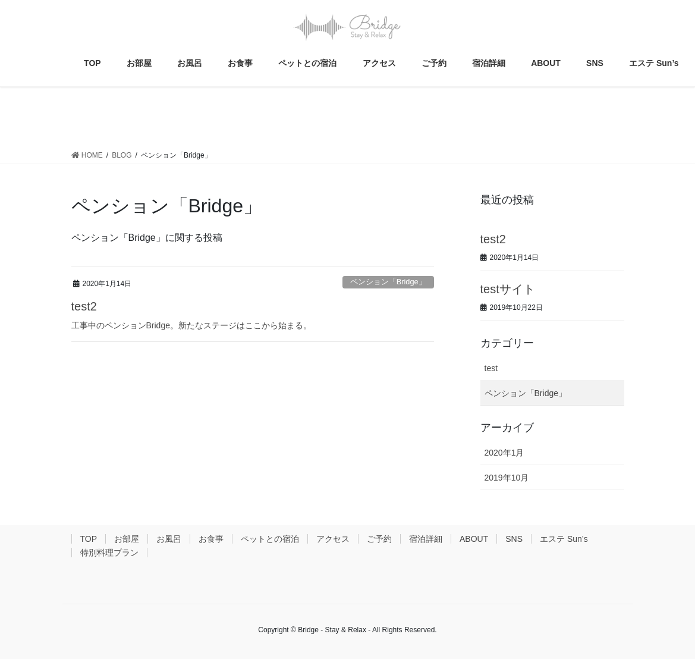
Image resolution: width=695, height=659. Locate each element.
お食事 (211, 539)
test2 (84, 306)
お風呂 (168, 539)
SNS (514, 539)
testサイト (507, 289)
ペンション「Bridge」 (388, 281)
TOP (89, 539)
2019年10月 (507, 477)
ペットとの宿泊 (270, 539)
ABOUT (474, 539)
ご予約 (379, 539)
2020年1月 (504, 452)
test (491, 368)
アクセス (333, 539)
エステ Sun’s (564, 539)
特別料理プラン (109, 552)
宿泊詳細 (425, 539)
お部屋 (126, 539)
